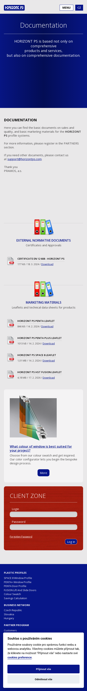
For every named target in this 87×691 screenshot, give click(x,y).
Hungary (9, 618)
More (43, 473)
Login (15, 509)
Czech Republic (13, 610)
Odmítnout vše (43, 679)
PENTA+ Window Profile (17, 582)
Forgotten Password (21, 536)
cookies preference (19, 657)
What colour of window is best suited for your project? (41, 448)
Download (47, 264)
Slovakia (9, 614)
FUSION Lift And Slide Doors (20, 590)
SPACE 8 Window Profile (18, 578)
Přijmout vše (43, 669)
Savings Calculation (15, 598)
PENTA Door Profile (15, 586)
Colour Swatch (12, 594)
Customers (10, 630)
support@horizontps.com (24, 159)
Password (18, 522)
